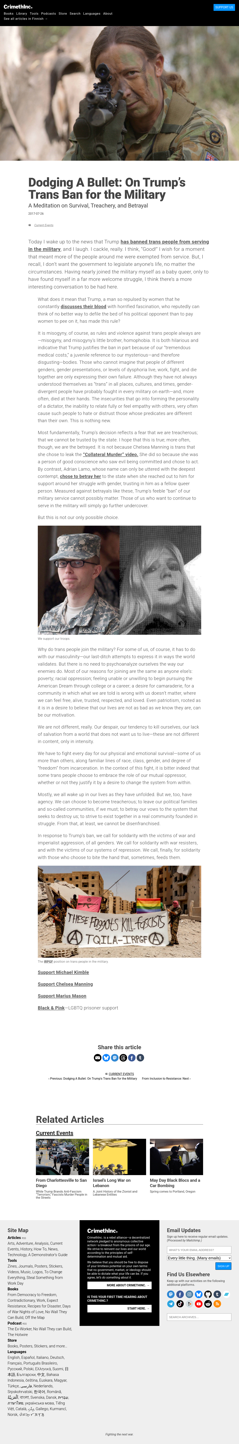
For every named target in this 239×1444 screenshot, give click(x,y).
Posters (41, 1266)
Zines (12, 1266)
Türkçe (13, 1386)
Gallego (42, 1409)
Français (15, 1363)
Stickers (55, 1266)
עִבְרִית (63, 1397)
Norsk (12, 1414)
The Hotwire (18, 1334)
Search (75, 13)
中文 (41, 1374)
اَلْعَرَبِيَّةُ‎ (13, 1397)
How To (40, 1249)
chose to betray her (80, 476)
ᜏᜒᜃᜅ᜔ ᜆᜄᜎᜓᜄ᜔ (31, 1414)
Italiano (42, 1357)
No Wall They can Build (52, 1329)
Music (26, 1272)
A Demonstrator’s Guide (48, 1254)
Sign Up (223, 1266)
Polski (28, 1369)
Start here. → (138, 1308)
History (26, 1249)
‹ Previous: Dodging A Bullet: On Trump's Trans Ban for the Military (92, 1078)
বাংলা (24, 1397)
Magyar (60, 1380)
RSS (24, 1238)
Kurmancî (58, 1409)
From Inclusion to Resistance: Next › (166, 1078)
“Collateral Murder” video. (110, 454)
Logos (37, 1272)
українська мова (39, 1403)
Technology (17, 1254)
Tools (34, 13)
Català (21, 1409)
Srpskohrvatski (20, 1391)
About (108, 13)
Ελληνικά (43, 1369)
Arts (11, 1243)
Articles (14, 1237)
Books (9, 13)
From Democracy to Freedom (32, 1294)
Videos (13, 1272)
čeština (31, 1380)
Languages (92, 13)
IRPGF (48, 961)
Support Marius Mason (62, 996)
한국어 (39, 1391)
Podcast (14, 1323)
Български (26, 1374)
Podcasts (48, 13)
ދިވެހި (31, 1409)
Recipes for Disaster (44, 1306)
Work (41, 1300)
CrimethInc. (18, 7)
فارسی (26, 1386)
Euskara (45, 1380)
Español (28, 1357)
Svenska (37, 1397)
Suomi (57, 1369)
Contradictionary (21, 1300)
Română (54, 1391)
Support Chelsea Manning (65, 984)
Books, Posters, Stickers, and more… (37, 1346)
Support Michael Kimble (63, 972)
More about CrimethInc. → (128, 1285)
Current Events (43, 225)
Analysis (41, 1243)
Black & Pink (51, 1008)
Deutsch (57, 1357)
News (53, 1249)
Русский (15, 1369)
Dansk (51, 1397)
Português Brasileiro (40, 1363)
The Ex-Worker (20, 1329)
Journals (25, 1266)
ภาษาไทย (15, 1403)
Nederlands (42, 1386)
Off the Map (35, 1317)
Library (21, 13)
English (14, 1357)
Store (63, 13)
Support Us (224, 7)
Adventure (24, 1243)
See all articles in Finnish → (26, 19)
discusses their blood (83, 306)
